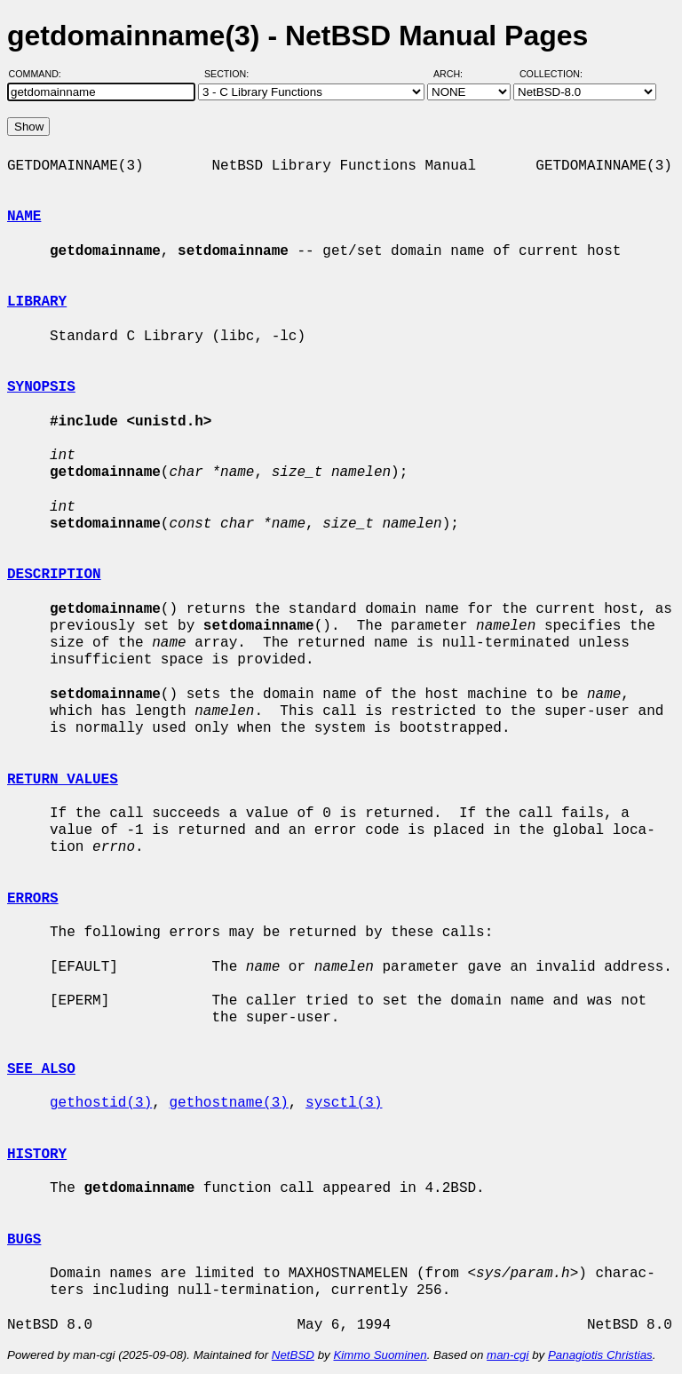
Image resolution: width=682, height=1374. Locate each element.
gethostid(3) (101, 1103)
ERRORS (33, 899)
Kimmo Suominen (379, 1355)
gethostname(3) (228, 1103)
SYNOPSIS (41, 387)
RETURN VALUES (62, 780)
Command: (40, 73)
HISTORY (37, 1154)
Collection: (551, 73)
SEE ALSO (41, 1069)
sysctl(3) (343, 1103)
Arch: (456, 73)
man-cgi (507, 1355)
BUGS (24, 1240)
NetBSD (293, 1355)
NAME (24, 216)
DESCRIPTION (54, 574)
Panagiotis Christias (600, 1355)
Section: (230, 73)
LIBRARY (37, 302)
